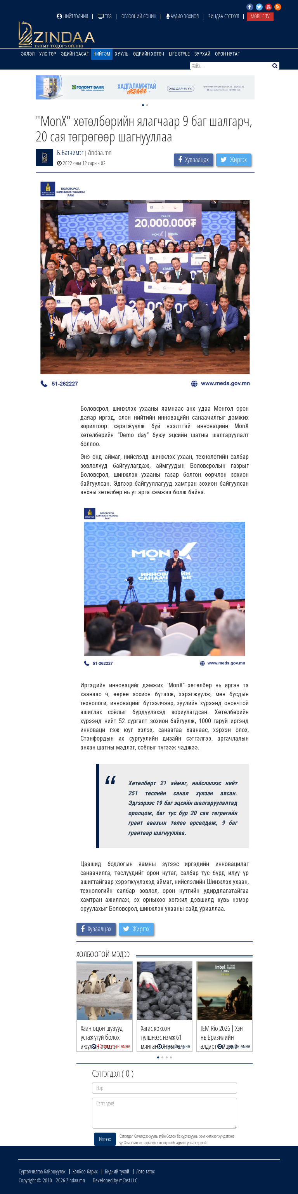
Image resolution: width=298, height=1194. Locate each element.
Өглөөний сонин (138, 16)
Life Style (179, 54)
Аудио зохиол (182, 16)
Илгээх (105, 1139)
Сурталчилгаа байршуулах (42, 1171)
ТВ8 (105, 16)
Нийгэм (102, 54)
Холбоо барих (85, 1171)
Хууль (121, 54)
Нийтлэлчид (72, 16)
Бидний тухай (117, 1171)
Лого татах (145, 1171)
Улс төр (47, 54)
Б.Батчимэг (70, 152)
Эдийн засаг (75, 54)
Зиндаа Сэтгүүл (223, 16)
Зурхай (202, 54)
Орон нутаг (227, 54)
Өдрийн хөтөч (148, 54)
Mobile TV (260, 16)
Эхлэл (28, 54)
